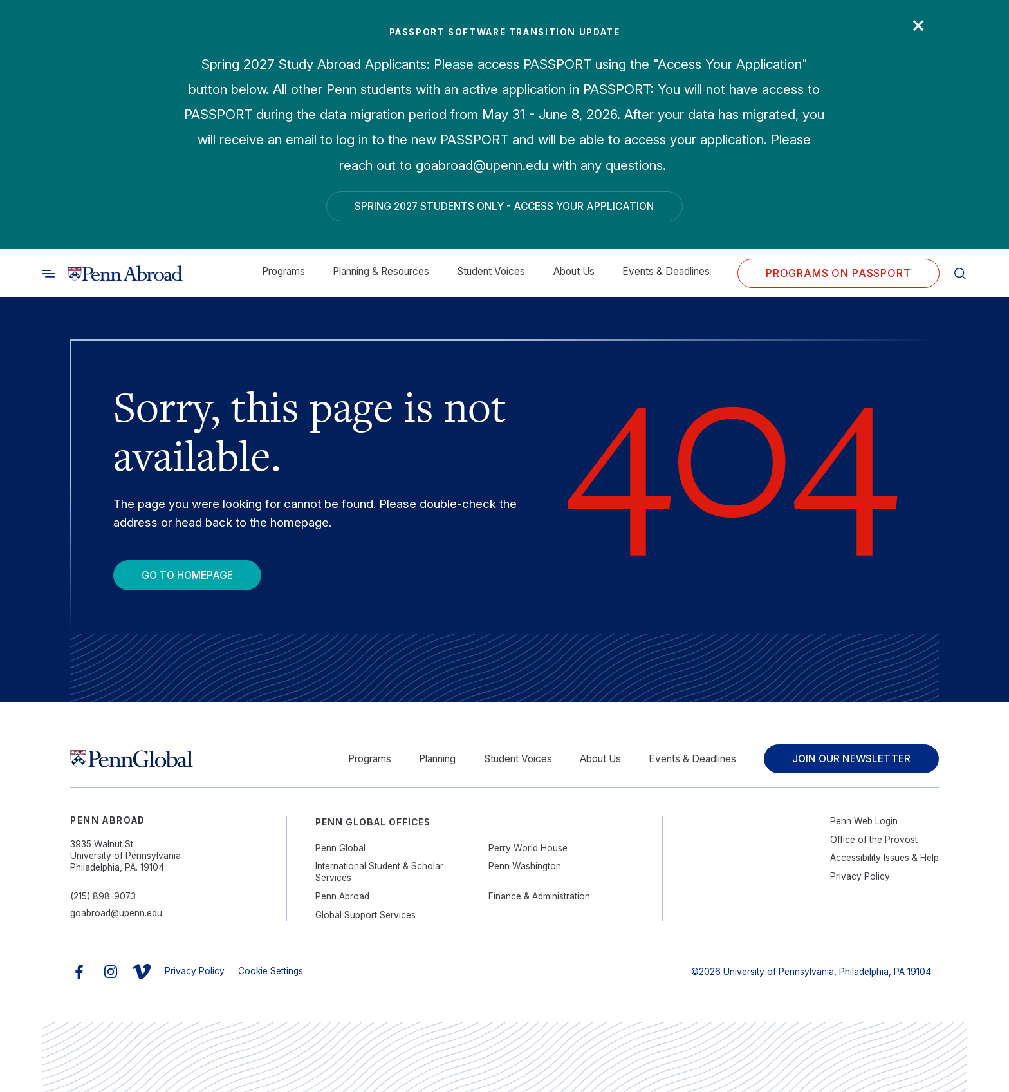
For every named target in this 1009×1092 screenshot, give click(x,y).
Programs (283, 271)
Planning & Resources (381, 271)
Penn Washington (524, 866)
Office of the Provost (874, 839)
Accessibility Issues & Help (884, 857)
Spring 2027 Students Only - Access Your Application (504, 206)
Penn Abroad (342, 896)
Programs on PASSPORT (838, 273)
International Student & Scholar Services (379, 872)
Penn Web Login (864, 821)
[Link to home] (125, 273)
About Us (574, 271)
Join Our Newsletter (851, 759)
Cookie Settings (270, 971)
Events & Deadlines (666, 271)
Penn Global (340, 848)
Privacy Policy (860, 876)
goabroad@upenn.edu (116, 913)
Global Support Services (365, 915)
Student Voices (491, 271)
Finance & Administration (539, 896)
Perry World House (528, 848)
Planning (437, 759)
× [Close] (918, 23)
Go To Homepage (187, 575)
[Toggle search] (48, 273)
